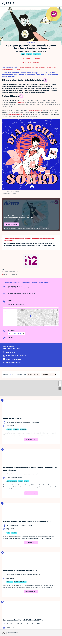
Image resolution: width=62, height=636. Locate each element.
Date (12, 374)
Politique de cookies (48, 627)
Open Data (39, 627)
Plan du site (58, 627)
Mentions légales (5, 627)
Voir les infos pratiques (31, 59)
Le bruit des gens (34, 110)
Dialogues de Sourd (14, 114)
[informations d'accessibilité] (16, 333)
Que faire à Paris (13, 632)
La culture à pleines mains (28, 67)
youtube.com (24, 215)
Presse (33, 627)
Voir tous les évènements (31, 62)
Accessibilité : (20, 627)
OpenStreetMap (56, 395)
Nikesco (20, 102)
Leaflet (51, 395)
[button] (30, 316)
